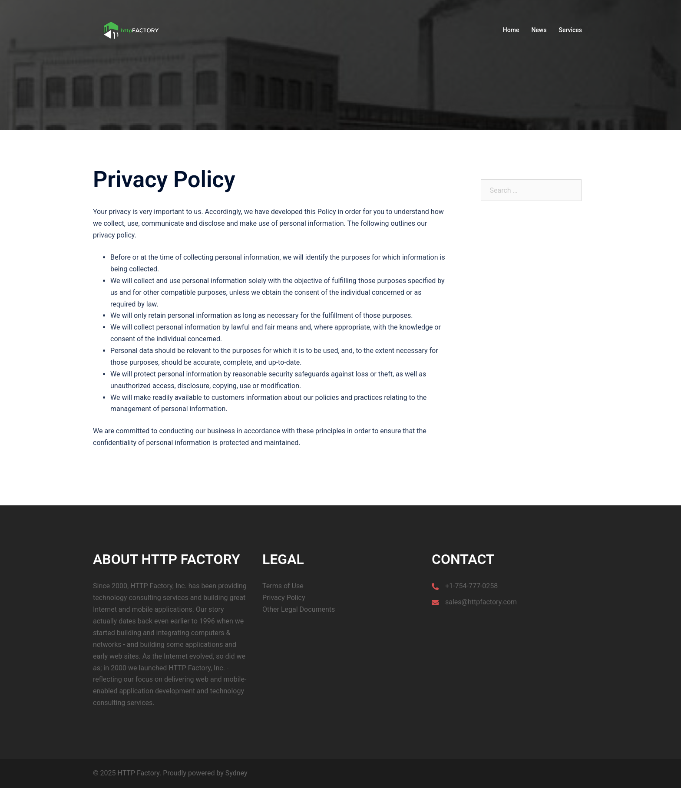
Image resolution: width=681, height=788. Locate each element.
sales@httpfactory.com (481, 602)
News (538, 29)
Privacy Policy (283, 597)
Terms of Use (283, 586)
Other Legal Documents (298, 609)
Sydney (236, 773)
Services (570, 29)
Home (511, 29)
